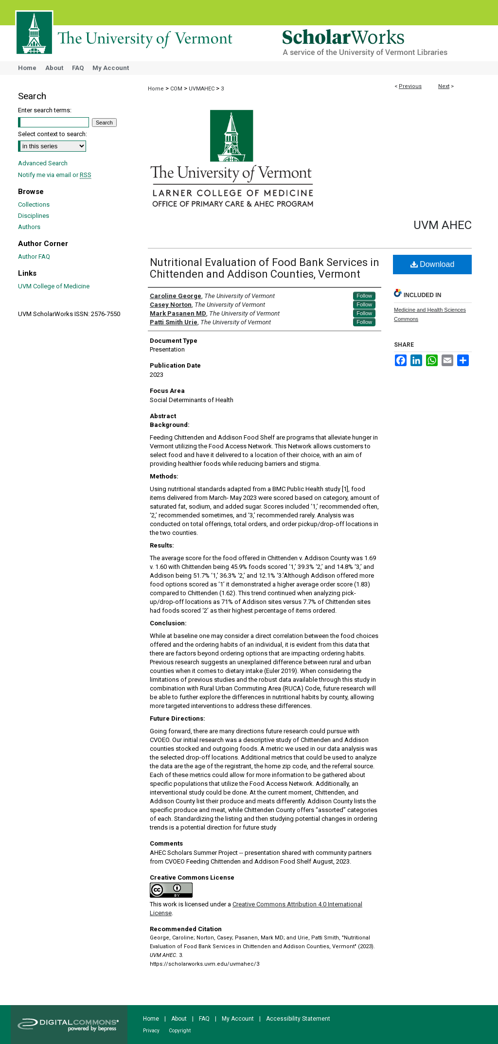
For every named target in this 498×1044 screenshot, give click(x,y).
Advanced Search (43, 163)
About (179, 1018)
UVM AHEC (442, 225)
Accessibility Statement (298, 1018)
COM (176, 89)
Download (432, 264)
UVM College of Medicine (53, 286)
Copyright (180, 1030)
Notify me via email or (54, 174)
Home (156, 89)
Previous (410, 86)
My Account (238, 1018)
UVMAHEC (201, 89)
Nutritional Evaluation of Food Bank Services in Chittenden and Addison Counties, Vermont (264, 268)
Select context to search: (52, 134)
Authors (29, 226)
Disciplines (33, 215)
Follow (364, 296)
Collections (34, 204)
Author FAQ (34, 256)
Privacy (151, 1030)
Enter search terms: (44, 110)
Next (443, 86)
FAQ (204, 1018)
